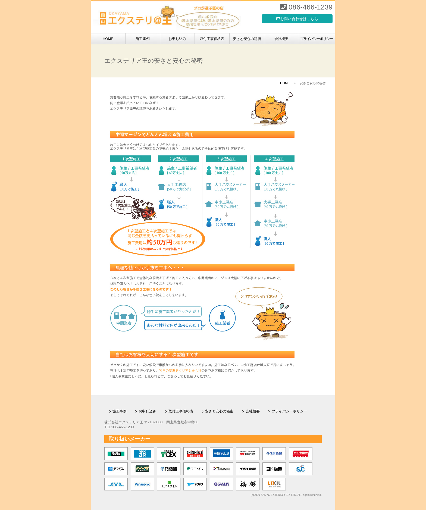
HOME (108, 39)
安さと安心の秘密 (247, 39)
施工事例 (143, 39)
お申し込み (177, 39)
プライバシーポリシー (316, 39)
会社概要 (281, 39)
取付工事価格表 (212, 39)
